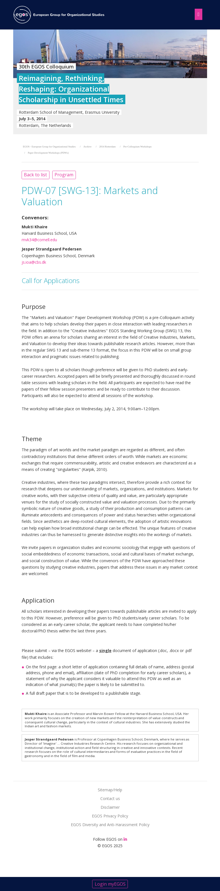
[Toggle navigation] (197, 13)
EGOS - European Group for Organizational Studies (49, 146)
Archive (87, 146)
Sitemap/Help (110, 789)
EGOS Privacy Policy (110, 816)
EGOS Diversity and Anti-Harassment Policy (110, 824)
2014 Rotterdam (107, 146)
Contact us (110, 798)
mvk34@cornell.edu (39, 239)
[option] (110, 81)
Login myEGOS (110, 884)
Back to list (35, 175)
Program (64, 175)
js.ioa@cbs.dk (34, 262)
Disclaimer (110, 807)
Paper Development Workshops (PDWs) (48, 152)
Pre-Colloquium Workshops (137, 146)
